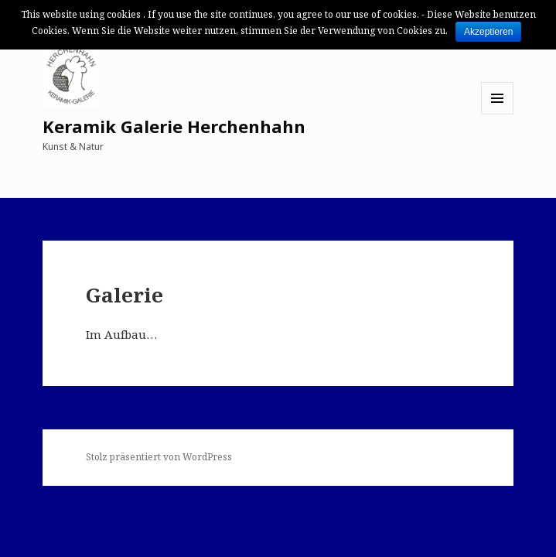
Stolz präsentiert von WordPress (159, 456)
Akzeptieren (488, 31)
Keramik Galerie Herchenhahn (174, 126)
